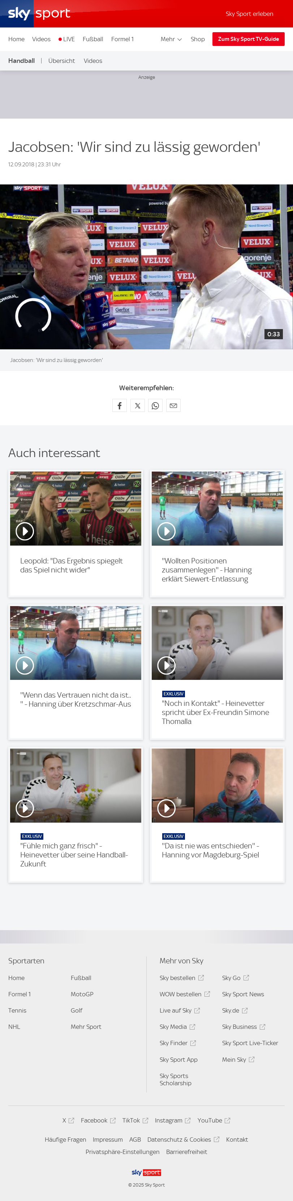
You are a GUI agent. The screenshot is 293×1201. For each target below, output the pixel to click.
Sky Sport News (243, 994)
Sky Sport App (179, 1059)
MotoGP (82, 994)
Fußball (93, 39)
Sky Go (234, 979)
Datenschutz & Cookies (182, 1141)
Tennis (17, 1010)
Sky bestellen (181, 979)
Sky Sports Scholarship (175, 1079)
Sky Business (242, 1028)
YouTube (213, 1122)
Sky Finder (177, 1044)
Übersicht (61, 60)
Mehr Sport (86, 1026)
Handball (21, 60)
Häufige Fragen (65, 1139)
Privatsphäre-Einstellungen (123, 1151)
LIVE (69, 39)
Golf (76, 1010)
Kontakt (237, 1139)
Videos (41, 39)
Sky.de (233, 1012)
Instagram (172, 1122)
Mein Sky (237, 1061)
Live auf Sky (179, 1012)
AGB (135, 1139)
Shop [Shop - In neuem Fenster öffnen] (198, 39)
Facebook (97, 1122)
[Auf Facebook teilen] (119, 405)
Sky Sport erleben (249, 13)
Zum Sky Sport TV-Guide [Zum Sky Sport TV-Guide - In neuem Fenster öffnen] (248, 39)
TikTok (134, 1122)
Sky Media (176, 1028)
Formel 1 (122, 39)
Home (16, 39)
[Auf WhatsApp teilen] (155, 405)
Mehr (172, 39)
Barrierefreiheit (186, 1151)
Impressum (108, 1139)
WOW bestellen (184, 995)
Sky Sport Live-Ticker (250, 1043)
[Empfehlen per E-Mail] (173, 405)
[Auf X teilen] (137, 405)
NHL (14, 1026)
